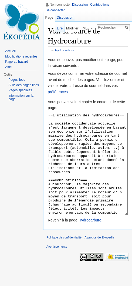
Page (49, 17)
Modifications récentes (21, 56)
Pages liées (16, 80)
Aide (8, 67)
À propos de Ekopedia (99, 257)
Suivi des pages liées (23, 85)
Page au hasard (16, 61)
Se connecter (55, 10)
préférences (58, 92)
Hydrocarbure (64, 50)
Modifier (72, 28)
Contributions (99, 4)
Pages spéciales (20, 90)
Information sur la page (20, 97)
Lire (60, 28)
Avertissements (56, 266)
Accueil (10, 51)
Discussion (80, 4)
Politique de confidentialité (64, 257)
